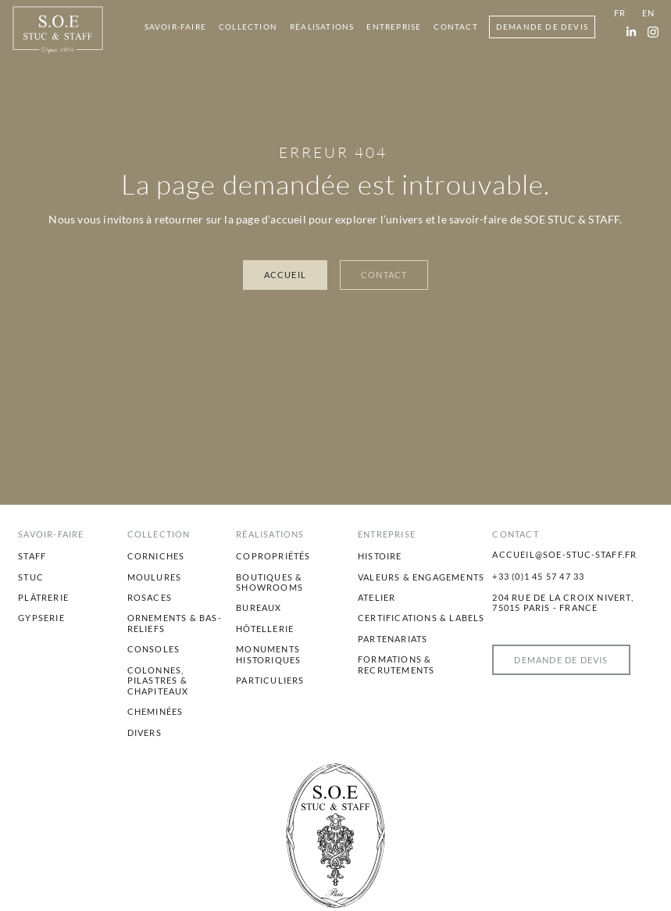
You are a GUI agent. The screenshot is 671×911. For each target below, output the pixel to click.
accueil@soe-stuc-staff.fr (564, 554)
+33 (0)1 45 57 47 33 (538, 576)
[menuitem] (175, 27)
